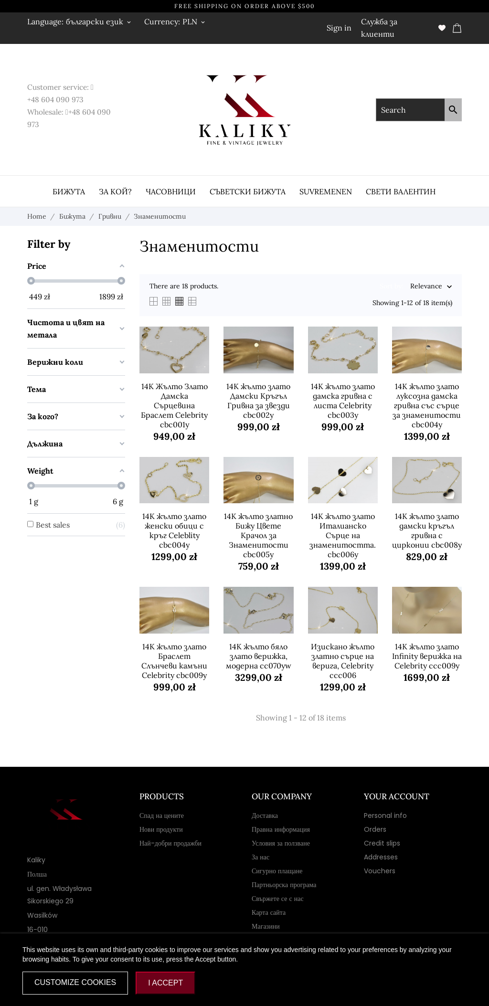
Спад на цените (161, 815)
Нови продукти (161, 829)
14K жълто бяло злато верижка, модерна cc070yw (258, 656)
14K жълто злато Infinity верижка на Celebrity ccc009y (427, 656)
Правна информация (281, 829)
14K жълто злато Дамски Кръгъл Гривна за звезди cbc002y (258, 400)
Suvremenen (325, 191)
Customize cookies (75, 982)
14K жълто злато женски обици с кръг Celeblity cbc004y (174, 530)
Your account (396, 796)
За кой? (115, 191)
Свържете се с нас (278, 898)
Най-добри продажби (170, 843)
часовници (171, 191)
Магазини (266, 926)
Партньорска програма (284, 885)
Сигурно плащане (277, 871)
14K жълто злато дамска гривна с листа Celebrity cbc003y (343, 400)
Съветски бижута (248, 191)
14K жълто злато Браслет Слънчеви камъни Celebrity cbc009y (174, 661)
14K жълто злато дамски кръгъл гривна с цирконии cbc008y (427, 530)
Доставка (265, 815)
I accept (165, 983)
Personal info (385, 815)
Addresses (381, 857)
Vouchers (379, 871)
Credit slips (382, 843)
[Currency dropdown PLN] (194, 21)
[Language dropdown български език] (99, 21)
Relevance (426, 287)
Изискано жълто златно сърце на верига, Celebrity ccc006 (342, 661)
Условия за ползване (281, 843)
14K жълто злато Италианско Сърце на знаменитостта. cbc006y (342, 535)
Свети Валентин (401, 191)
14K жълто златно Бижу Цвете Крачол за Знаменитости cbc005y (258, 535)
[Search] (453, 109)
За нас (260, 857)
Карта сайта (269, 912)
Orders (375, 829)
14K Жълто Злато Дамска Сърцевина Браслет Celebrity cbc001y (174, 405)
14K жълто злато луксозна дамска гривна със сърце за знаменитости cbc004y (427, 405)
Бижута (69, 191)
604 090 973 (62, 99)
